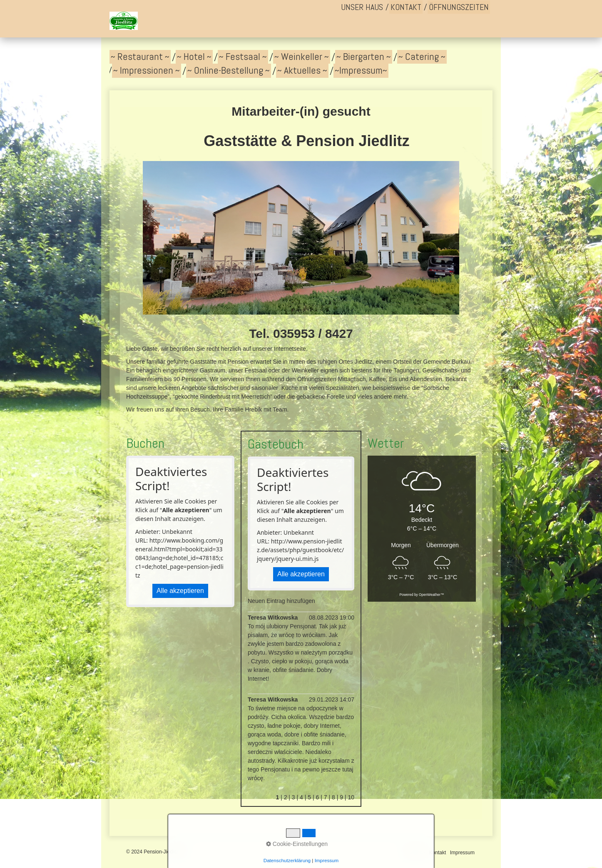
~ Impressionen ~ (146, 70)
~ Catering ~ (421, 56)
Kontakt (406, 7)
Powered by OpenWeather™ (422, 595)
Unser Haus (362, 7)
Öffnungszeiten (459, 7)
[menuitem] (362, 7)
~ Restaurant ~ (140, 56)
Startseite (414, 853)
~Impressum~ (361, 70)
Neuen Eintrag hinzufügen (281, 601)
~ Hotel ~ (194, 56)
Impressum (462, 853)
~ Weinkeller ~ (301, 56)
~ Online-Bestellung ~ (228, 70)
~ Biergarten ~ (363, 56)
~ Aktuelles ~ (302, 70)
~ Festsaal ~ (243, 56)
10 (351, 797)
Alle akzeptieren (180, 590)
